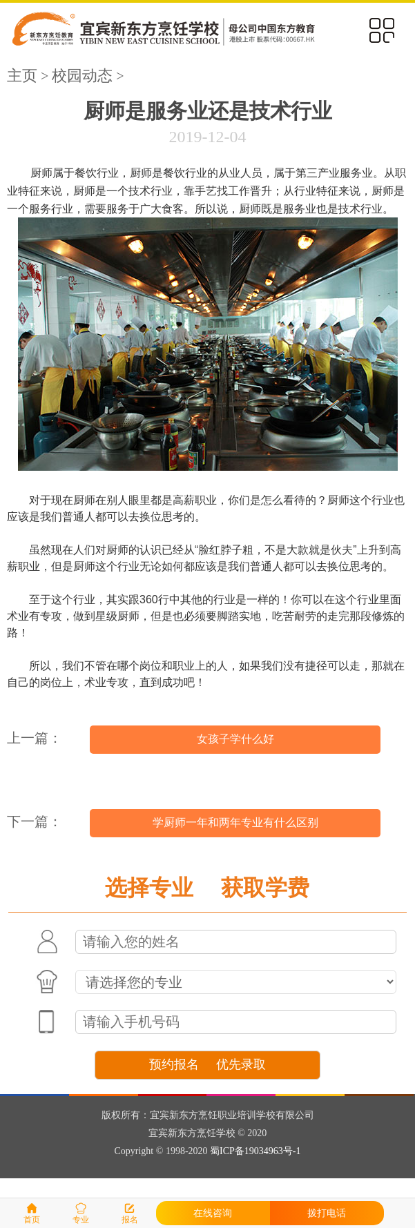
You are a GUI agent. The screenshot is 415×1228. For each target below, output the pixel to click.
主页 (22, 75)
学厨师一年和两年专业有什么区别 (235, 822)
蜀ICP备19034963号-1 (255, 1151)
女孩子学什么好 (235, 739)
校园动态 (82, 75)
